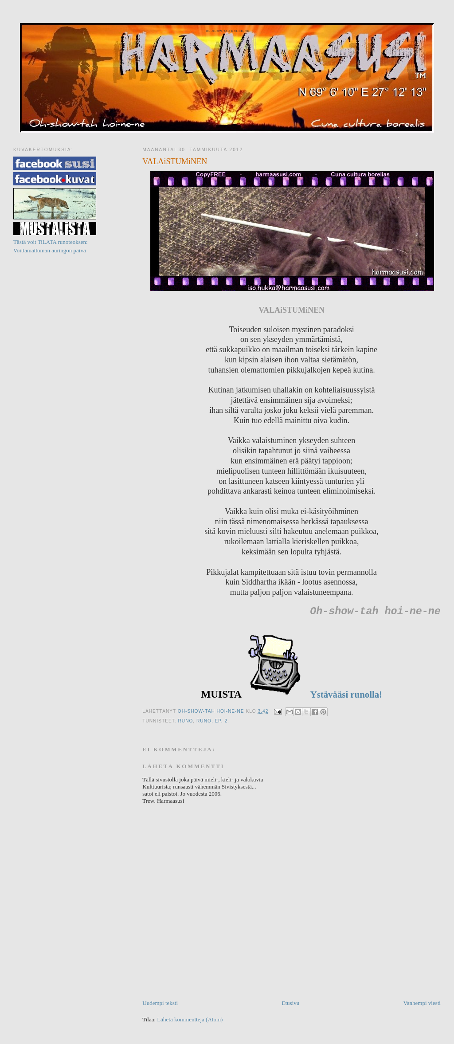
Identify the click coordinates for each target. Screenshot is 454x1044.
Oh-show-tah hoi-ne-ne (227, 31)
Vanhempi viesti (422, 1003)
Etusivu (291, 1003)
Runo (185, 720)
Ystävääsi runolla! (345, 694)
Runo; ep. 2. (212, 720)
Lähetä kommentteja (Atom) (190, 1019)
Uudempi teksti (160, 1003)
